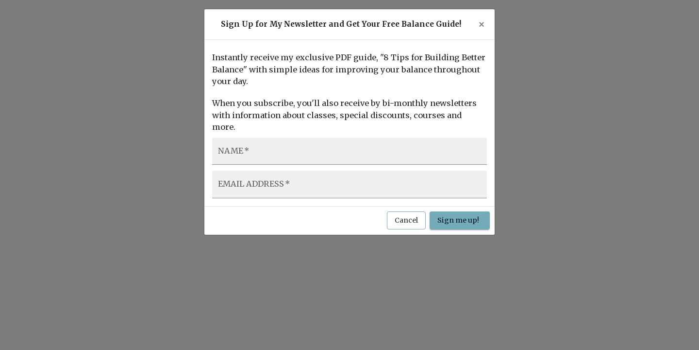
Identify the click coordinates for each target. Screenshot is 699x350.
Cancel (406, 220)
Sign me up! (460, 220)
